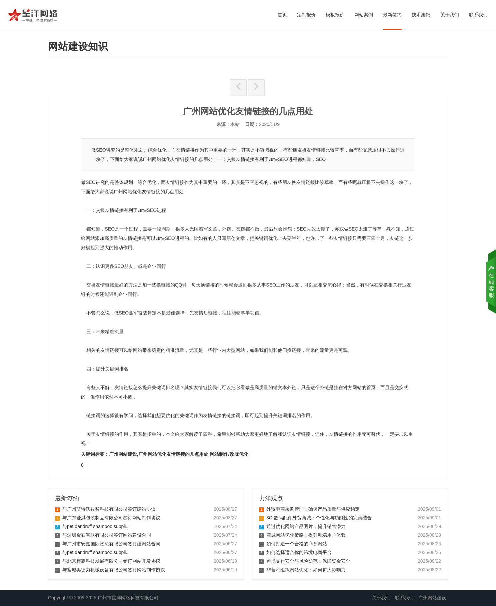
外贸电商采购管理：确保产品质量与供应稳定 (309, 509)
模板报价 (335, 14)
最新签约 (392, 14)
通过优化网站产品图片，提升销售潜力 (302, 526)
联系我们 (478, 14)
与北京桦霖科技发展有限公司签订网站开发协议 (107, 561)
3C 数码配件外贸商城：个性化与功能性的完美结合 (315, 517)
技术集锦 (421, 14)
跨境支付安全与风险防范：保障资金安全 (304, 561)
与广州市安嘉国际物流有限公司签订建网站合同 (107, 543)
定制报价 (306, 14)
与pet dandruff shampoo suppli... (92, 526)
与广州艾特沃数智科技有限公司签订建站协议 (105, 509)
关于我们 (449, 14)
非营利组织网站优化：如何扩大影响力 (302, 569)
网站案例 (363, 14)
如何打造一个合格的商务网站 (293, 543)
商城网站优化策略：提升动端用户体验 (302, 535)
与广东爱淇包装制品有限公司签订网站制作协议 (107, 517)
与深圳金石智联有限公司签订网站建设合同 (103, 535)
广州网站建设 (432, 597)
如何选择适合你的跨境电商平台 (295, 552)
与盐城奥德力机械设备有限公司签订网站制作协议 (110, 569)
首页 (282, 14)
